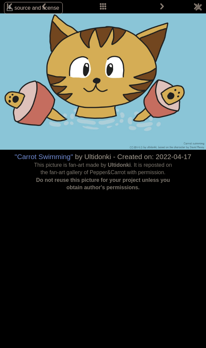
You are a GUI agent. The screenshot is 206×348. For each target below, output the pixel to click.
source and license (36, 8)
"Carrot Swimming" (44, 156)
